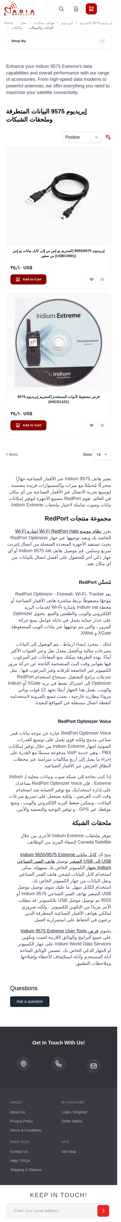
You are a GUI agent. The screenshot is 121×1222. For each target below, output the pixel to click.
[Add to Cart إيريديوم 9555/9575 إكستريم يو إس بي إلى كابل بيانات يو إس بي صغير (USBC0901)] (28, 279)
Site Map (69, 1152)
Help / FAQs (20, 1161)
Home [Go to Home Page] (8, 23)
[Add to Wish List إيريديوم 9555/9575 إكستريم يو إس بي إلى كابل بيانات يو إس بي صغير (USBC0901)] (91, 279)
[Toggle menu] (105, 9)
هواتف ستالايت (43, 23)
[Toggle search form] (61, 9)
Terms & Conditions (26, 1130)
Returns (35, 1170)
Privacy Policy (21, 1121)
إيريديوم (67, 23)
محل (23, 23)
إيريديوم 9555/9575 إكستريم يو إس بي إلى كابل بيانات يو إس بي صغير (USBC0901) (59, 253)
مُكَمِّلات (16, 28)
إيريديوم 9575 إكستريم (96, 23)
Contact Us (19, 1152)
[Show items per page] (102, 454)
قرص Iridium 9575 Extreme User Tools (59, 930)
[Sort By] (82, 137)
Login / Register (74, 1112)
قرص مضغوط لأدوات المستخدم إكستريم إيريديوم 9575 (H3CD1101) (58, 399)
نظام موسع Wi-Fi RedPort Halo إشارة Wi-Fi (58, 531)
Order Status (72, 1121)
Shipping (17, 1170)
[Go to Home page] (19, 8)
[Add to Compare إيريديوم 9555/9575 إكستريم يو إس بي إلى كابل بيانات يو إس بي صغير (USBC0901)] (102, 279)
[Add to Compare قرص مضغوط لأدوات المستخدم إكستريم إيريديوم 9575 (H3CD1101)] (102, 425)
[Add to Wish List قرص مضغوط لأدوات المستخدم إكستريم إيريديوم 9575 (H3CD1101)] (91, 425)
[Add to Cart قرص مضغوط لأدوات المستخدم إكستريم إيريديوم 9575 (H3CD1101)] (28, 425)
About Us (17, 1112)
